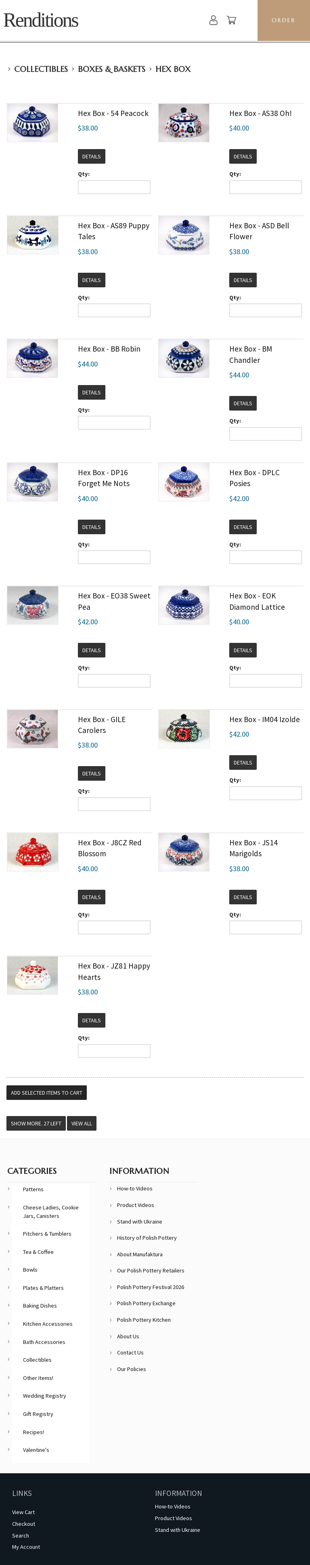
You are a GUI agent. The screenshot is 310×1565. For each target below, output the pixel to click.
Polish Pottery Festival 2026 (150, 1287)
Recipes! (33, 1432)
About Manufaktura (140, 1254)
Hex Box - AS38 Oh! (260, 113)
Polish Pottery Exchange (146, 1303)
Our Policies (131, 1369)
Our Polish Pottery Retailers (150, 1270)
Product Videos (135, 1205)
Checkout (23, 1523)
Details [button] (91, 156)
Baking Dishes (40, 1305)
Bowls (30, 1269)
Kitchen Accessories (48, 1323)
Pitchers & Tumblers (47, 1233)
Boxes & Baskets (111, 69)
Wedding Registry (44, 1395)
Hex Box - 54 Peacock (113, 113)
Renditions (40, 20)
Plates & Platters (43, 1287)
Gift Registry (38, 1414)
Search (20, 1535)
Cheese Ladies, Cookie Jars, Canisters (51, 1212)
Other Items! (38, 1378)
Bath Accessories (44, 1342)
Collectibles (41, 69)
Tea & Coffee (38, 1251)
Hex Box (173, 69)
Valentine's (36, 1449)
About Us (128, 1336)
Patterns (33, 1189)
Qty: (84, 173)
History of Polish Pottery (147, 1237)
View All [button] (81, 1123)
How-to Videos (135, 1188)
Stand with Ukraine (139, 1221)
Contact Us (130, 1352)
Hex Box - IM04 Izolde (264, 719)
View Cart (23, 1512)
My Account (26, 1546)
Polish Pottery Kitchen (144, 1319)
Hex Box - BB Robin (109, 349)
